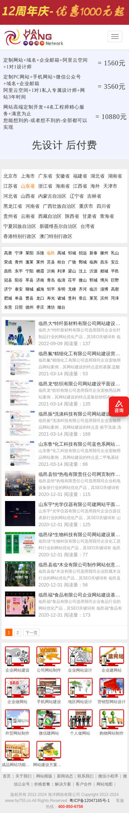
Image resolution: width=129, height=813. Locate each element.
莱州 (40, 262)
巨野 (115, 280)
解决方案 (63, 784)
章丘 (83, 298)
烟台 (61, 307)
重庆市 (86, 206)
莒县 (51, 262)
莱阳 (29, 253)
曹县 (29, 298)
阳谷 (19, 280)
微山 (83, 280)
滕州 (104, 253)
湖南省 (115, 176)
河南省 (32, 206)
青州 (19, 262)
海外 (95, 186)
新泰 (93, 253)
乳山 (115, 253)
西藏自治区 (50, 216)
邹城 (72, 253)
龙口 (40, 298)
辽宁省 (77, 196)
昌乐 (104, 262)
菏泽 (115, 298)
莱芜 (93, 298)
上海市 (28, 176)
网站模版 (44, 776)
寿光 (51, 298)
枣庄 (40, 307)
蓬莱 (29, 262)
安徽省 (63, 176)
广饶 (72, 262)
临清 (61, 280)
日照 (19, 307)
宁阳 (29, 271)
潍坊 (51, 307)
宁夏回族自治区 (19, 226)
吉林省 (94, 196)
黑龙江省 (12, 206)
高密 (115, 289)
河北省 (10, 196)
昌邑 (8, 271)
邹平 (51, 289)
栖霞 (40, 271)
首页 (7, 776)
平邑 (115, 271)
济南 (40, 280)
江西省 (80, 186)
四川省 (103, 206)
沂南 (51, 271)
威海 (40, 289)
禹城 (61, 253)
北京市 (10, 176)
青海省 (107, 216)
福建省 (80, 176)
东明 (61, 289)
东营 (8, 307)
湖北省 (97, 176)
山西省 (28, 196)
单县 (19, 298)
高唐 (8, 253)
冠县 (8, 280)
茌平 (72, 280)
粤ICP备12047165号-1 (89, 800)
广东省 (45, 176)
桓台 (61, 262)
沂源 (93, 271)
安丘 (115, 262)
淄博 (104, 289)
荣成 (8, 262)
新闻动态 (65, 776)
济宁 (8, 289)
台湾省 (87, 226)
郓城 (93, 280)
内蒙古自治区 (52, 196)
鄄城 (83, 262)
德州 (29, 307)
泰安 (19, 289)
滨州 (104, 298)
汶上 (83, 271)
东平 (19, 271)
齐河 (83, 289)
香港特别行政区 (19, 236)
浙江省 (45, 186)
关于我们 (23, 776)
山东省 (28, 186)
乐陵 (40, 253)
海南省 (63, 186)
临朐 (93, 262)
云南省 (28, 216)
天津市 (110, 186)
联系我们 (85, 776)
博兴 (104, 280)
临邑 (51, 253)
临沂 (93, 289)
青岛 (51, 280)
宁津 (19, 253)
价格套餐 (42, 784)
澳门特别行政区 (56, 236)
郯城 (104, 271)
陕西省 (72, 216)
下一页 (31, 632)
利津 (61, 271)
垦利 (72, 298)
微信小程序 (108, 776)
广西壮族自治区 (59, 206)
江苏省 (10, 186)
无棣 (72, 289)
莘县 (29, 280)
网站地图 (104, 784)
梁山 (72, 271)
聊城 (29, 289)
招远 (83, 253)
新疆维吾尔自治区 (58, 226)
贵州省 (10, 216)
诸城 (61, 298)
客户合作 (84, 784)
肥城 (8, 298)
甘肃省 (89, 216)
